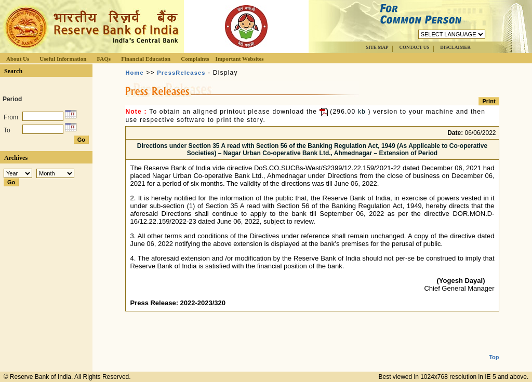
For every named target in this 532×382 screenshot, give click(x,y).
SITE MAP (377, 47)
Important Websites (240, 59)
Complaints (195, 59)
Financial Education (145, 59)
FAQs (104, 59)
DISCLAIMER (455, 47)
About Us (17, 59)
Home (134, 73)
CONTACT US (414, 47)
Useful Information (62, 59)
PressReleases (181, 73)
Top (494, 349)
